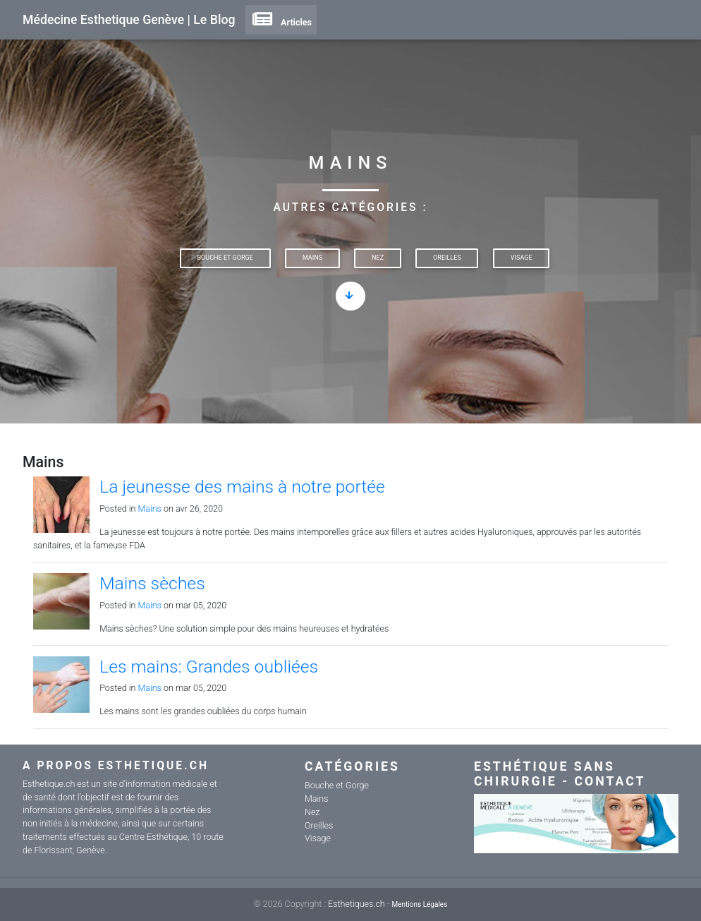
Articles (281, 22)
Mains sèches (152, 583)
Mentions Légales (419, 904)
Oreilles (447, 257)
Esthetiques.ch (356, 903)
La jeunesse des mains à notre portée (242, 486)
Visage (521, 257)
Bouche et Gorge (224, 257)
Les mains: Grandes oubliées (208, 666)
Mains (312, 257)
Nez (378, 257)
